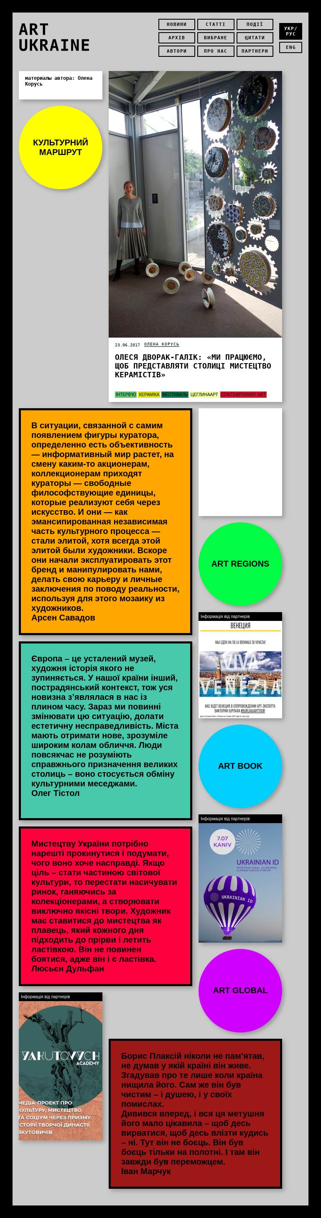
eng (291, 47)
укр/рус (291, 31)
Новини (177, 24)
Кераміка (149, 394)
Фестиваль (175, 394)
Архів (176, 38)
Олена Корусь (161, 344)
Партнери (255, 51)
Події (255, 24)
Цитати (255, 38)
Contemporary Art (243, 394)
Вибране (215, 38)
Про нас (215, 51)
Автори (177, 51)
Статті (216, 24)
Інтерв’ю (126, 394)
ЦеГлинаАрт (204, 394)
